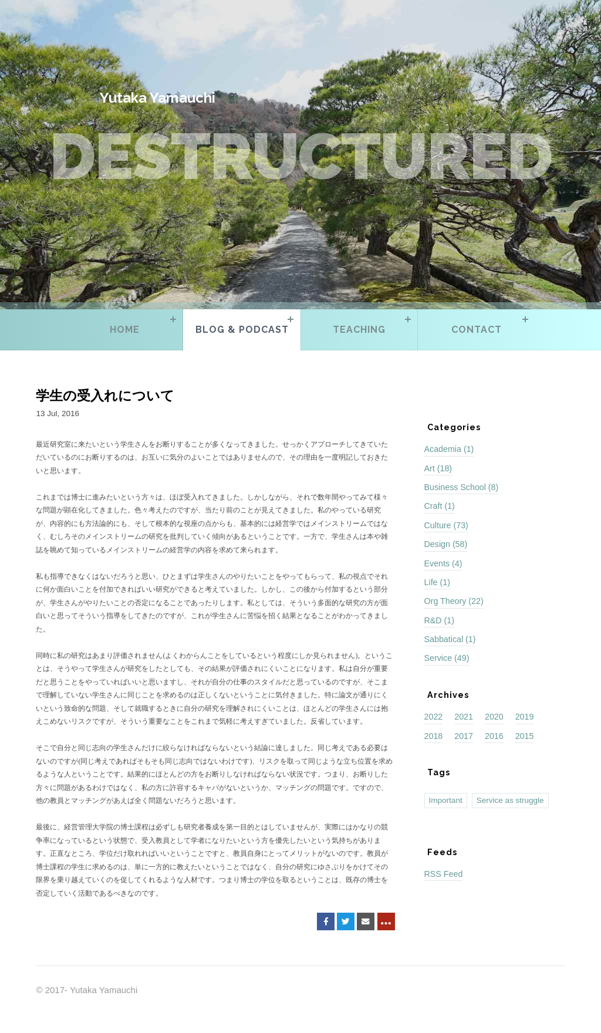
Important (445, 800)
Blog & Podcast (242, 329)
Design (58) (446, 544)
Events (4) (443, 563)
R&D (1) (439, 620)
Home (125, 329)
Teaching (359, 329)
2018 (433, 736)
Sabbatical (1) (450, 639)
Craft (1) (439, 506)
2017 (463, 736)
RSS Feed (443, 874)
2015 (524, 736)
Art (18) (438, 468)
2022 (433, 716)
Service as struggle (510, 800)
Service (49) (447, 658)
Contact (476, 329)
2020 (494, 716)
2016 (494, 736)
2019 (524, 716)
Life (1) (437, 582)
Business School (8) (461, 487)
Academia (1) (449, 449)
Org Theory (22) (454, 601)
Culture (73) (446, 525)
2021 (463, 716)
